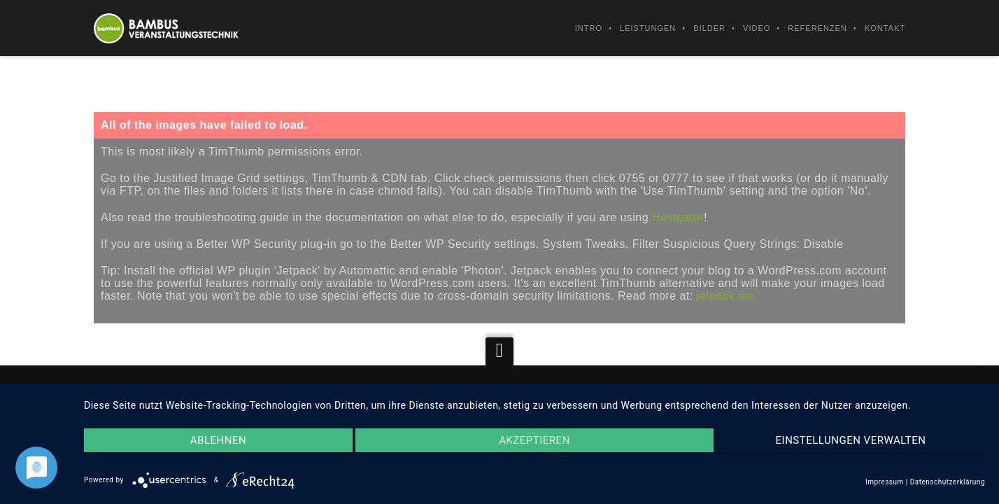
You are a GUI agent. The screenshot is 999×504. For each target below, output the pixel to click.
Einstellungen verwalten (851, 440)
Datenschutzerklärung (947, 482)
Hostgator (678, 217)
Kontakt (885, 28)
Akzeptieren (534, 440)
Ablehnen (218, 440)
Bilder (709, 28)
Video (756, 28)
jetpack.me (725, 296)
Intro (588, 28)
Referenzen (817, 28)
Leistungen (648, 28)
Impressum (884, 482)
